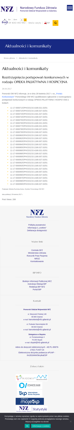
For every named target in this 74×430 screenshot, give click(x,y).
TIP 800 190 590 (13, 23)
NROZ (37, 259)
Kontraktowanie (37, 261)
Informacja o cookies (40, 426)
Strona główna (9, 58)
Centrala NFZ (37, 250)
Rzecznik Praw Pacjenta (37, 256)
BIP (47, 23)
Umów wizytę (34, 23)
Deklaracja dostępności (37, 230)
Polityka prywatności (37, 225)
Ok (27, 426)
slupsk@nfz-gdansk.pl (39, 342)
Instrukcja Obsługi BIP (37, 284)
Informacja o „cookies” (37, 228)
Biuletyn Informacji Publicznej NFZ (37, 281)
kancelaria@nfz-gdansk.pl (40, 319)
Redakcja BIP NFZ (37, 287)
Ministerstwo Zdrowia (37, 253)
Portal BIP (37, 289)
